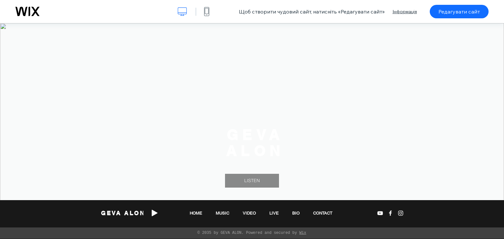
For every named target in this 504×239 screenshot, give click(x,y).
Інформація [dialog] (404, 11)
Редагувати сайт (459, 11)
